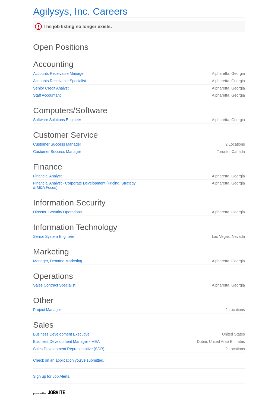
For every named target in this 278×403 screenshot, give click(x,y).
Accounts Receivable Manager (59, 73)
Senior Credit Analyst (51, 88)
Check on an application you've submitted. (68, 360)
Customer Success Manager (57, 144)
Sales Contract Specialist (54, 285)
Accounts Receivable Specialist (59, 81)
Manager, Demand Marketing (57, 261)
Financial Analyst (47, 176)
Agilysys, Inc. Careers (80, 11)
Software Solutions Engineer (57, 120)
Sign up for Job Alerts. (51, 376)
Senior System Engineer (53, 236)
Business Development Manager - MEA (66, 341)
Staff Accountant (47, 95)
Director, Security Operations (57, 212)
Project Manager (47, 309)
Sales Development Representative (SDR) (68, 349)
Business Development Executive (61, 334)
